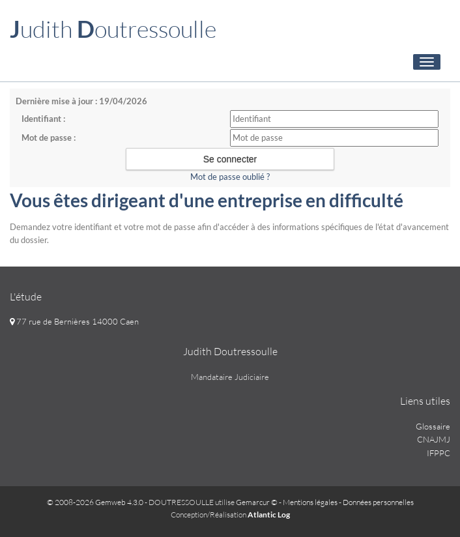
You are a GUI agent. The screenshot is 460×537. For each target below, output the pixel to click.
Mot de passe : (49, 137)
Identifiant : (43, 118)
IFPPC (438, 453)
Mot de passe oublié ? (230, 176)
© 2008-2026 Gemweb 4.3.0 (95, 502)
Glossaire (433, 426)
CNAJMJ (433, 439)
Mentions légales (310, 502)
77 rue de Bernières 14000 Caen (74, 321)
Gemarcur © (257, 502)
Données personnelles (378, 502)
